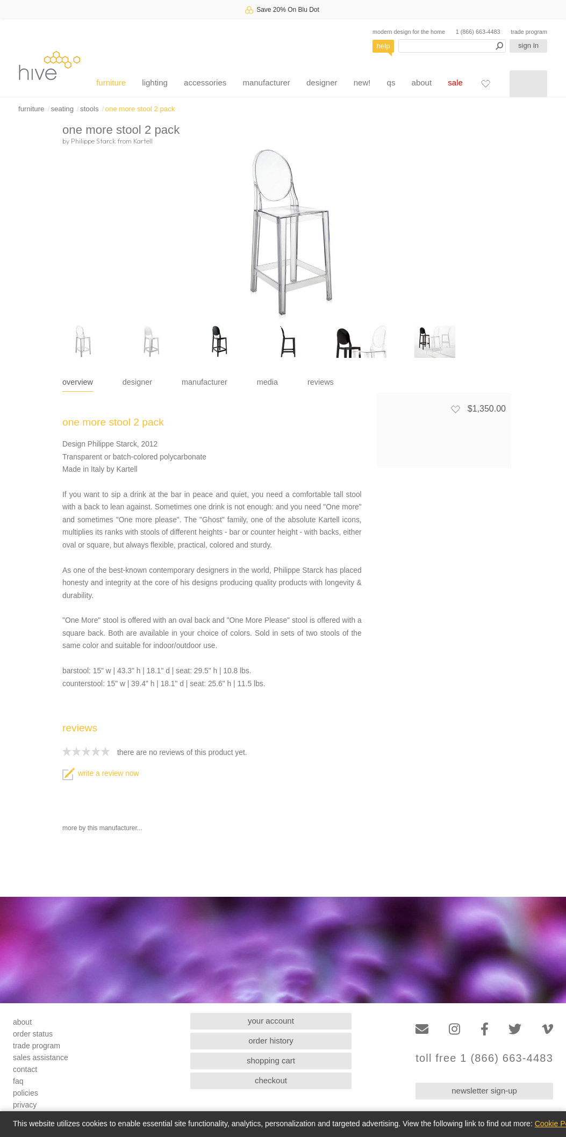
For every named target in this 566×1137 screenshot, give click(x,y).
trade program (529, 31)
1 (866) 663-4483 (478, 31)
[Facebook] (485, 1029)
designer (322, 82)
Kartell (143, 140)
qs (391, 82)
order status (33, 1034)
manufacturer (266, 82)
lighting (155, 82)
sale (455, 82)
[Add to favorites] (455, 409)
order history (270, 1040)
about (422, 82)
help (383, 46)
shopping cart (271, 1060)
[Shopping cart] (528, 83)
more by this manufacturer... (102, 828)
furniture (111, 82)
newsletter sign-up (484, 1090)
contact (25, 1069)
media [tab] (267, 382)
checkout (271, 1080)
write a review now (100, 773)
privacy (25, 1104)
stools (89, 109)
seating (62, 109)
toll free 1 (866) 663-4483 (484, 1058)
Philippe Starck (93, 140)
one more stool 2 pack (140, 109)
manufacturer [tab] (204, 382)
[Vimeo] (547, 1029)
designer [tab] (137, 382)
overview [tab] (77, 382)
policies (25, 1093)
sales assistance (40, 1057)
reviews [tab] (320, 382)
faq (18, 1081)
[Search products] (452, 46)
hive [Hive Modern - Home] (49, 65)
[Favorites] (485, 83)
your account (271, 1020)
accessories (205, 82)
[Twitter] (514, 1029)
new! (362, 82)
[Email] (421, 1029)
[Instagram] (454, 1029)
